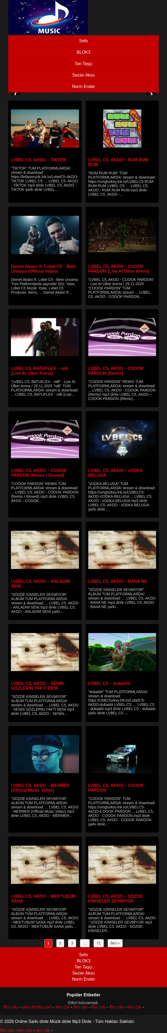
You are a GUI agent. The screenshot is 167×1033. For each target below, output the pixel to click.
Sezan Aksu (83, 75)
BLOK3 (83, 52)
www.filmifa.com (36, 1007)
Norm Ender (83, 86)
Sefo (83, 41)
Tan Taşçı (83, 63)
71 (99, 943)
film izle (10, 1007)
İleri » (115, 943)
